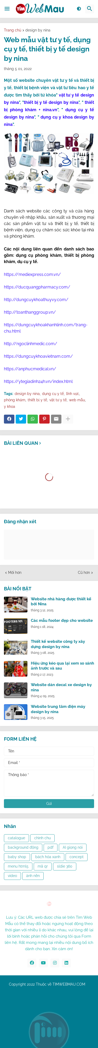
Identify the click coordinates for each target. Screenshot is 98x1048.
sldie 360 (64, 866)
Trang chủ (12, 30)
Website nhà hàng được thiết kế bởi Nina (61, 602)
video (12, 876)
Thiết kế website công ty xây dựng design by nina (58, 644)
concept (77, 857)
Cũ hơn (84, 572)
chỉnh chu (42, 838)
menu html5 (18, 866)
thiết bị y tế (37, 400)
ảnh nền (33, 876)
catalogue (16, 838)
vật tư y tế (58, 400)
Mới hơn (14, 572)
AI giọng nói (73, 847)
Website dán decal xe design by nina (61, 687)
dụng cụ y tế (53, 394)
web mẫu (77, 400)
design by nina (37, 30)
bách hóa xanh (47, 857)
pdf (51, 847)
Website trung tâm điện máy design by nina (58, 709)
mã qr (43, 866)
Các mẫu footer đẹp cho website (62, 620)
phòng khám (14, 400)
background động (23, 847)
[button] (7, 8)
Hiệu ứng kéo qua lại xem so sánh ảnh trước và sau (62, 666)
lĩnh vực (72, 394)
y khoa (9, 406)
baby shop (17, 857)
